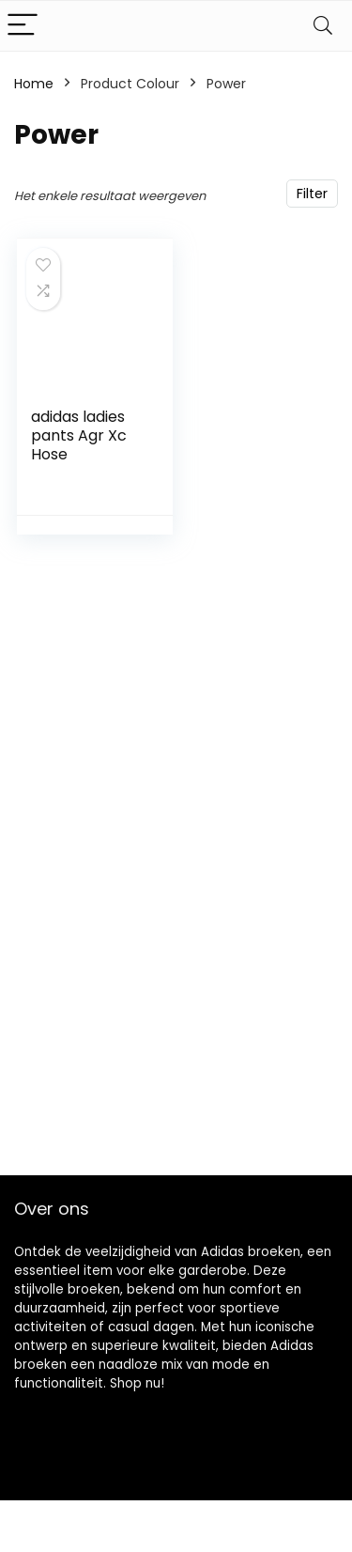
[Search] (322, 26)
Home (34, 83)
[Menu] (22, 26)
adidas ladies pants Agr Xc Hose (79, 435)
